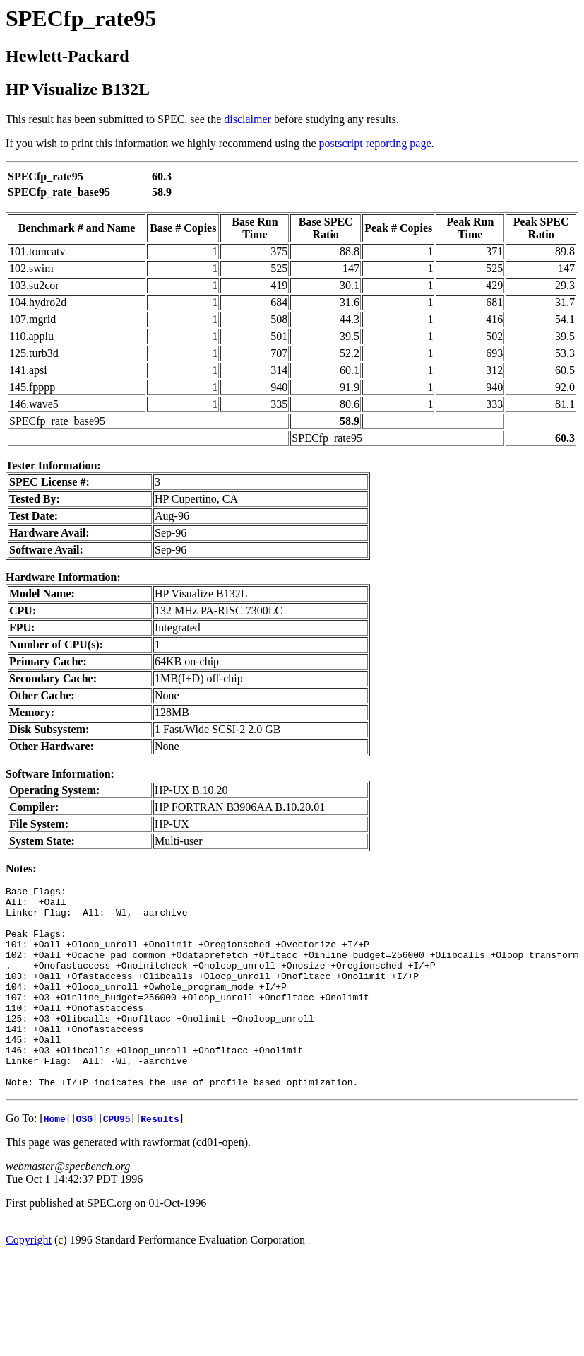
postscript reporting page (375, 143)
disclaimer (247, 119)
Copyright (29, 1280)
